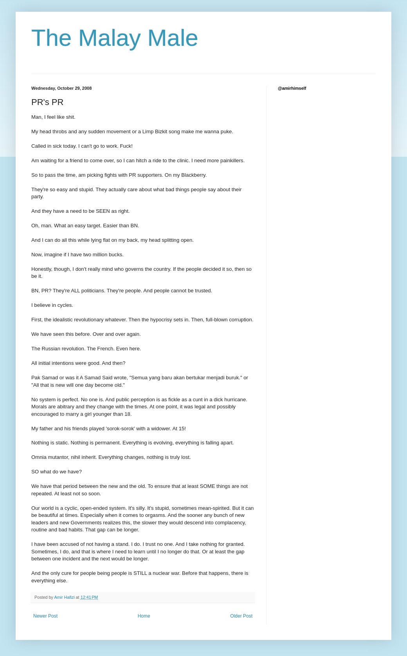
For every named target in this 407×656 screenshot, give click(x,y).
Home (144, 616)
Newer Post (45, 616)
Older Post (241, 616)
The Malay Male (114, 38)
